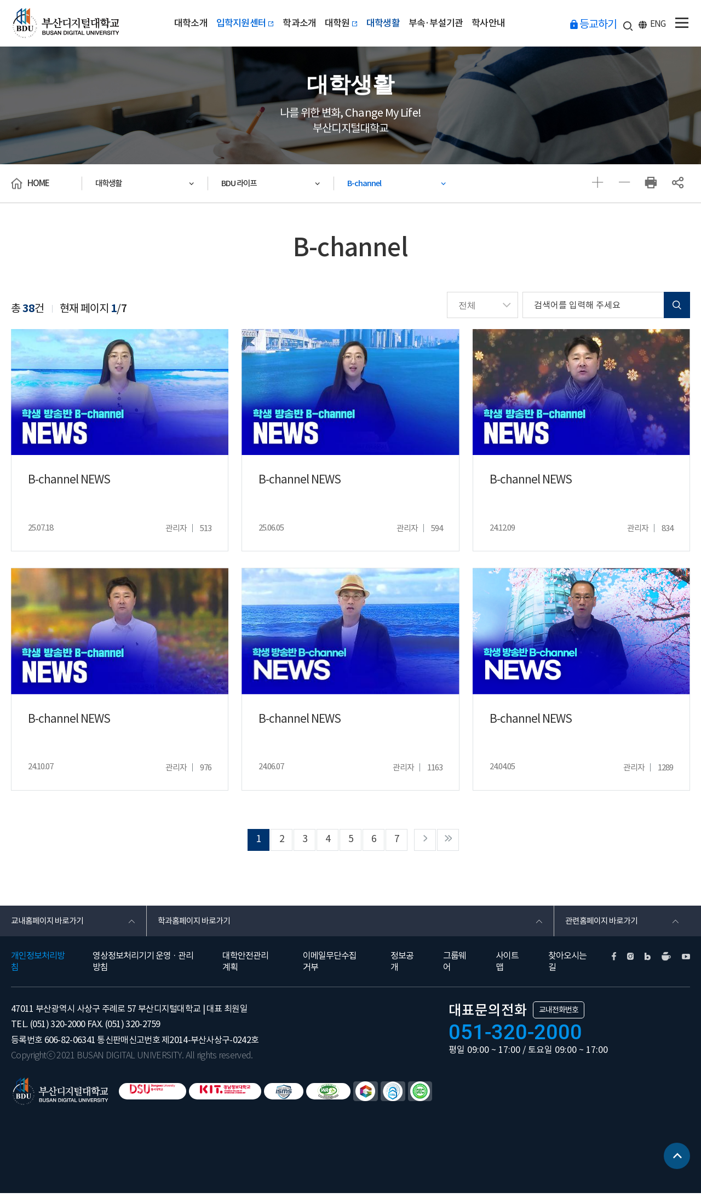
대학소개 (182, 23)
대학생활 (385, 23)
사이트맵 (507, 966)
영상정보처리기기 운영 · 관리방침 (143, 966)
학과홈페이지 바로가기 (197, 924)
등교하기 (600, 24)
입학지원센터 (240, 23)
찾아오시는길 (567, 966)
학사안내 (496, 23)
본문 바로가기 (0, 0)
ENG (658, 25)
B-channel (368, 183)
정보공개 (401, 966)
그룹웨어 (454, 966)
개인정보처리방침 (38, 966)
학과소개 (296, 23)
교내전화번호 (558, 1015)
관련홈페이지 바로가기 (604, 924)
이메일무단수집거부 (330, 966)
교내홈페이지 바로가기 (50, 924)
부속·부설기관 (440, 23)
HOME (38, 183)
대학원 (340, 23)
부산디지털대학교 (67, 23)
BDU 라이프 (243, 183)
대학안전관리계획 (245, 966)
